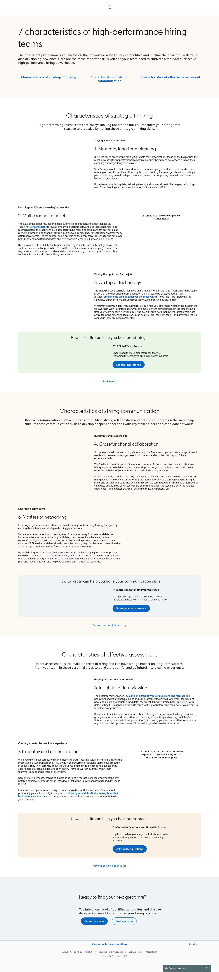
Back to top (109, 381)
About (65, 952)
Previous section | (102, 625)
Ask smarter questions (129, 849)
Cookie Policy (76, 952)
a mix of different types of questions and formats (157, 696)
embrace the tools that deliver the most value (130, 296)
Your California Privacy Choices (112, 952)
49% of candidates (36, 226)
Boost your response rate (131, 608)
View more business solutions (109, 944)
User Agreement (136, 952)
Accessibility (151, 952)
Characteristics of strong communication (109, 79)
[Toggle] (206, 968)
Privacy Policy (90, 952)
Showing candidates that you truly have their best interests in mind (68, 794)
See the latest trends (128, 364)
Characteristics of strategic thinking (48, 77)
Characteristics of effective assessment (170, 77)
